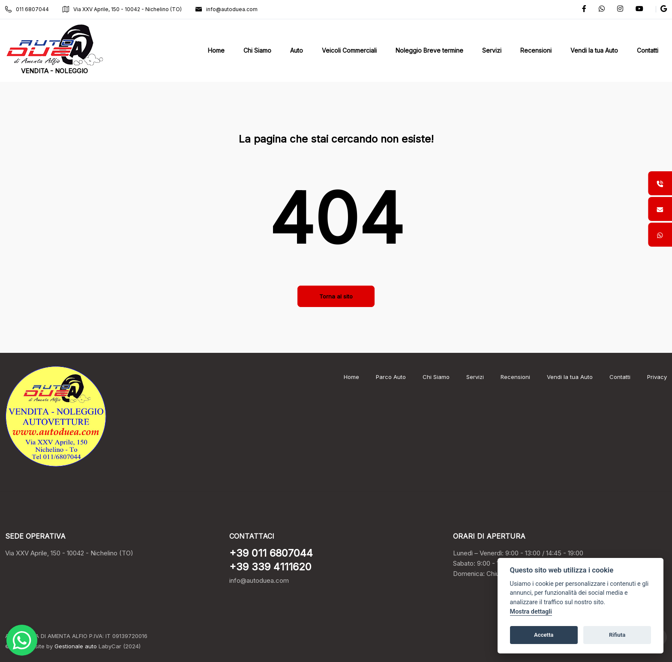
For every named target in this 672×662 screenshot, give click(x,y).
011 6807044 (27, 9)
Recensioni (515, 376)
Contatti (619, 376)
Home (351, 376)
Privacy (657, 376)
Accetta (543, 635)
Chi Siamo (436, 376)
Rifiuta (617, 635)
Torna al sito (336, 296)
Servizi (475, 376)
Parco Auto (391, 376)
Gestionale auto (75, 646)
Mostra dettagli (531, 611)
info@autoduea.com (226, 9)
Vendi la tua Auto (570, 376)
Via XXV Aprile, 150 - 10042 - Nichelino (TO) (122, 9)
